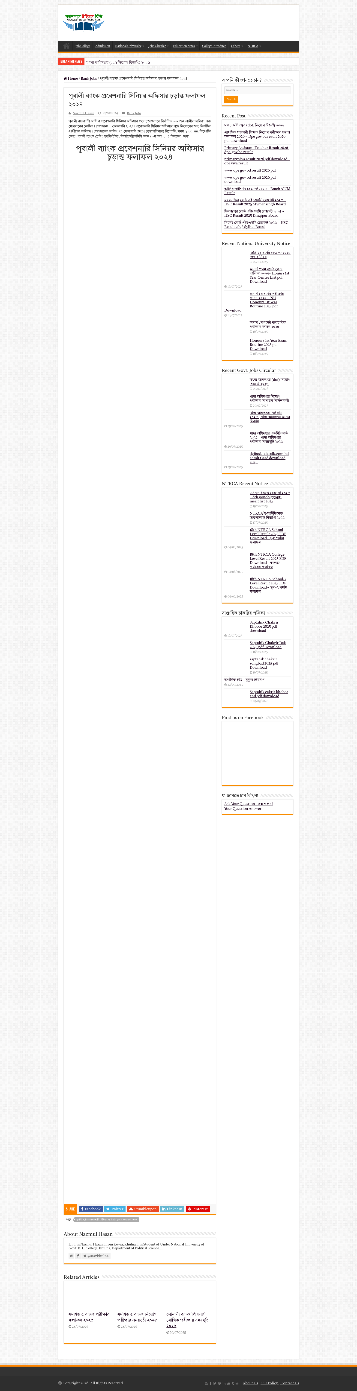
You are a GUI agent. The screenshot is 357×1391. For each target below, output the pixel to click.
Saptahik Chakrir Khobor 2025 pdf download (264, 627)
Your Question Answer (242, 809)
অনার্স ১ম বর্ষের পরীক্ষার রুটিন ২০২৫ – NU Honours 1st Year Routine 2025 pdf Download (254, 302)
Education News (184, 46)
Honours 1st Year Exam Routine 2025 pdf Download (268, 345)
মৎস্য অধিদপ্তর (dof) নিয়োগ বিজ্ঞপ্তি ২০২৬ (118, 62)
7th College (82, 46)
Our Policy (270, 1383)
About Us (250, 1383)
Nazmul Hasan (83, 113)
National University (128, 46)
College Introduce (214, 46)
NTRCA (253, 46)
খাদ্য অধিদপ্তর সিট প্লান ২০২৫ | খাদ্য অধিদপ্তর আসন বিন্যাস (270, 417)
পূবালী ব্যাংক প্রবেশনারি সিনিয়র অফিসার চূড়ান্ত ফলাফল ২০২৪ (106, 1220)
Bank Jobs (89, 79)
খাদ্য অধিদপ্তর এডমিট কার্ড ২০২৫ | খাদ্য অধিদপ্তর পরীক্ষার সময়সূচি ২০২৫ (269, 438)
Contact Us (289, 1383)
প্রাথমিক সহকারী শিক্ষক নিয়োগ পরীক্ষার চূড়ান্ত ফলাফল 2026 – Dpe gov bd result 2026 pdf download (257, 137)
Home (66, 45)
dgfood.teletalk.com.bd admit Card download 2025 (269, 458)
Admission (102, 46)
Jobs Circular (157, 46)
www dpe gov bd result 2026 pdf (250, 170)
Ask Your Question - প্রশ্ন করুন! (248, 804)
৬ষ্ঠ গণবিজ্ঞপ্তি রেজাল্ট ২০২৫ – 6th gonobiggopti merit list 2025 (270, 497)
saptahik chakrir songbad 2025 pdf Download (264, 664)
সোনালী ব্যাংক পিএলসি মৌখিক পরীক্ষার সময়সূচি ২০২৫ (187, 1320)
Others (235, 46)
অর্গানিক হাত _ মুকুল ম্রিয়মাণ (244, 680)
